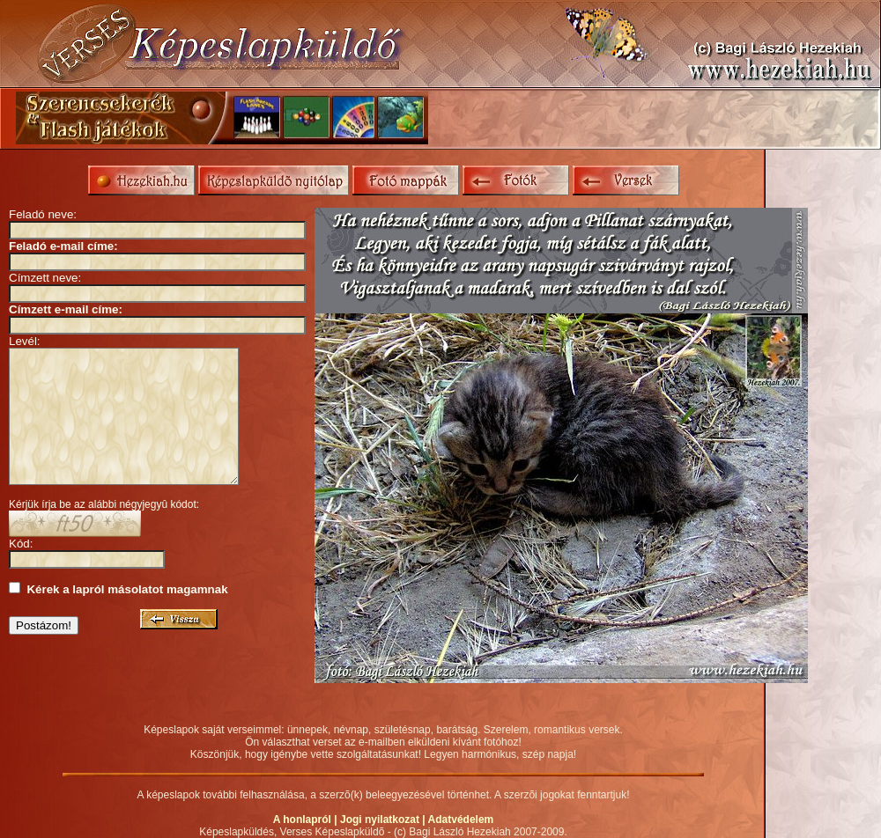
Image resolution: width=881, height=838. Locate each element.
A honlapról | (306, 819)
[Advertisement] (660, 118)
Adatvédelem (461, 819)
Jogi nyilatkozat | (384, 819)
